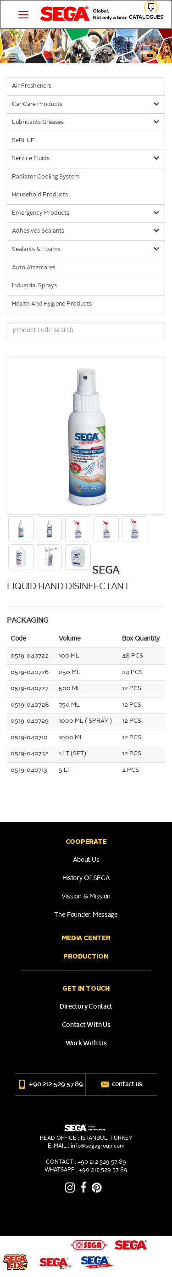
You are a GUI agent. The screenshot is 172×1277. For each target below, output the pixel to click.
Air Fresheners (31, 86)
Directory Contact (86, 1007)
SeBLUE (23, 141)
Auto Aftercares (33, 268)
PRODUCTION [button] (85, 956)
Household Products (40, 195)
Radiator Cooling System (46, 177)
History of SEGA (86, 878)
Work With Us (86, 1043)
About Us (86, 860)
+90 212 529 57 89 (50, 1084)
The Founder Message (86, 915)
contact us (121, 1084)
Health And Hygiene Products (52, 304)
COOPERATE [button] (86, 841)
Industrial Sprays (34, 286)
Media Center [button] (85, 938)
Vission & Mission (86, 896)
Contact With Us (86, 1025)
